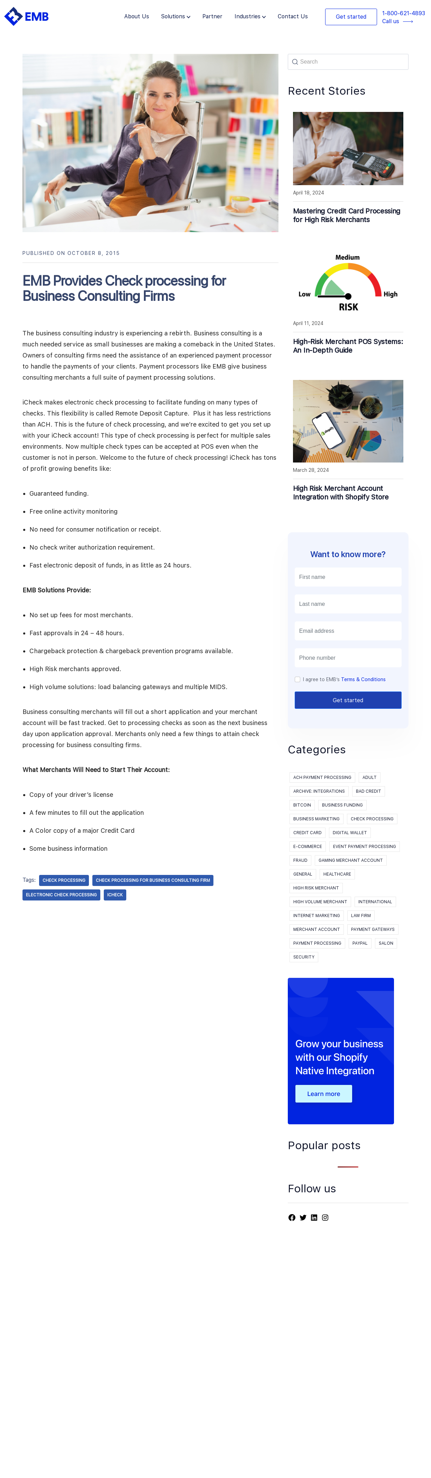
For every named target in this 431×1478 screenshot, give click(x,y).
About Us (136, 16)
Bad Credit (368, 791)
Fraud (300, 860)
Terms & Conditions (363, 679)
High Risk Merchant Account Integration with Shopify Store (341, 492)
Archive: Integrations (319, 791)
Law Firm (361, 915)
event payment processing (364, 846)
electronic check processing (61, 895)
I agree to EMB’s (344, 679)
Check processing (372, 819)
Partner (212, 16)
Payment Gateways (373, 929)
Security (303, 957)
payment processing (317, 943)
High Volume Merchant (320, 901)
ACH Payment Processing (322, 777)
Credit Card (307, 832)
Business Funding (342, 805)
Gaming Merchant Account (351, 860)
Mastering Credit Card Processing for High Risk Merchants (346, 215)
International (375, 901)
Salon (386, 943)
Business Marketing (316, 819)
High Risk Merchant (316, 888)
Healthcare (337, 874)
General (302, 874)
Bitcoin (302, 805)
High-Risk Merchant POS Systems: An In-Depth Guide (348, 345)
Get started (351, 16)
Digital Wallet (350, 832)
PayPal (360, 943)
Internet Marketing (316, 915)
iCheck (115, 895)
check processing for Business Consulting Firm (153, 880)
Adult (370, 777)
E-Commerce (307, 846)
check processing (64, 880)
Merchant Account (316, 929)
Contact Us (293, 16)
